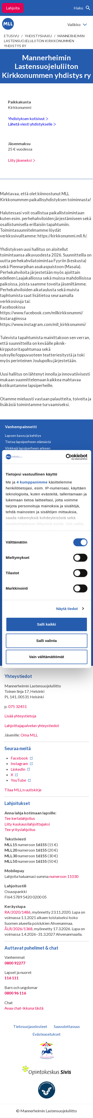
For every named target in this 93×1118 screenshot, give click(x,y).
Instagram (19, 763)
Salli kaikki (46, 624)
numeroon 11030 (63, 876)
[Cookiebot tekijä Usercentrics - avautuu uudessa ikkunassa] (66, 457)
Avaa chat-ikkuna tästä (23, 1008)
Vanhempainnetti (21, 426)
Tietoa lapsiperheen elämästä (28, 442)
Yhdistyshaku (38, 36)
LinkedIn (18, 769)
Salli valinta (46, 641)
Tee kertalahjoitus (19, 818)
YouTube (18, 780)
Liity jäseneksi (21, 160)
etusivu (11, 36)
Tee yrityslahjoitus (19, 829)
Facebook (19, 758)
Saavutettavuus (67, 1026)
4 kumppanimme (32, 482)
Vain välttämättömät (46, 657)
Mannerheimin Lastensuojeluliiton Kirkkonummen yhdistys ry (44, 41)
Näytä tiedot (67, 609)
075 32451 (17, 706)
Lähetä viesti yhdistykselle (32, 124)
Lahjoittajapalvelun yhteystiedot (31, 725)
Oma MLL (29, 735)
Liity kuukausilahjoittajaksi (27, 824)
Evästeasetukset (46, 1034)
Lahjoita (13, 7)
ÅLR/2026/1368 (18, 928)
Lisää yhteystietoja (20, 715)
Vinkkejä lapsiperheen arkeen (27, 448)
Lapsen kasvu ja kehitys (23, 435)
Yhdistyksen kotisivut (28, 118)
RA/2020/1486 (17, 912)
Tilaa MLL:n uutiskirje (22, 789)
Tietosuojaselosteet (30, 1026)
